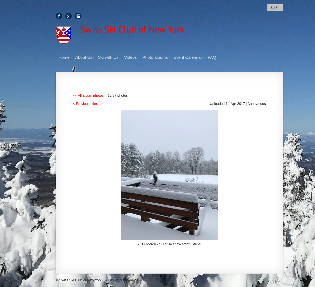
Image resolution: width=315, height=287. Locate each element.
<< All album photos (88, 95)
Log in (274, 7)
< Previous (81, 104)
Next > (97, 104)
